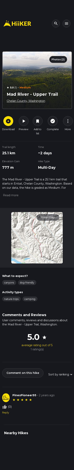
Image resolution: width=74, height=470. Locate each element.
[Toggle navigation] (66, 23)
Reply (5, 412)
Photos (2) (58, 59)
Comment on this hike (23, 373)
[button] (10, 195)
